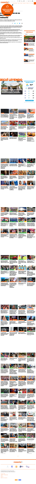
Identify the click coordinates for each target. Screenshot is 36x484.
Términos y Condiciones (4, 474)
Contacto (2, 476)
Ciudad (19, 3)
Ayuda (1, 475)
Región (21, 3)
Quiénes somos (3, 473)
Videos (32, 3)
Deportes (27, 3)
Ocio (30, 3)
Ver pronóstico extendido (29, 100)
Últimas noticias (14, 3)
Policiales (24, 3)
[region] (18, 7)
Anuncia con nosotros (4, 477)
